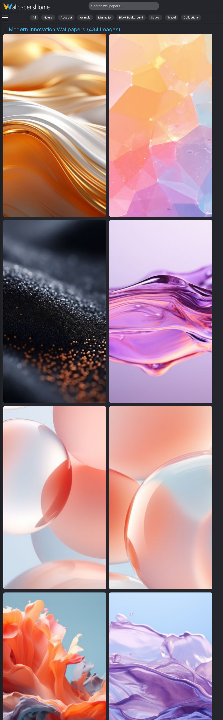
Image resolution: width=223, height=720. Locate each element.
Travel (172, 17)
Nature (48, 17)
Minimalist (104, 17)
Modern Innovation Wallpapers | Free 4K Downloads (26, 7)
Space (155, 17)
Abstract (66, 17)
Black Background (131, 17)
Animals (85, 17)
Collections (191, 17)
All (34, 17)
